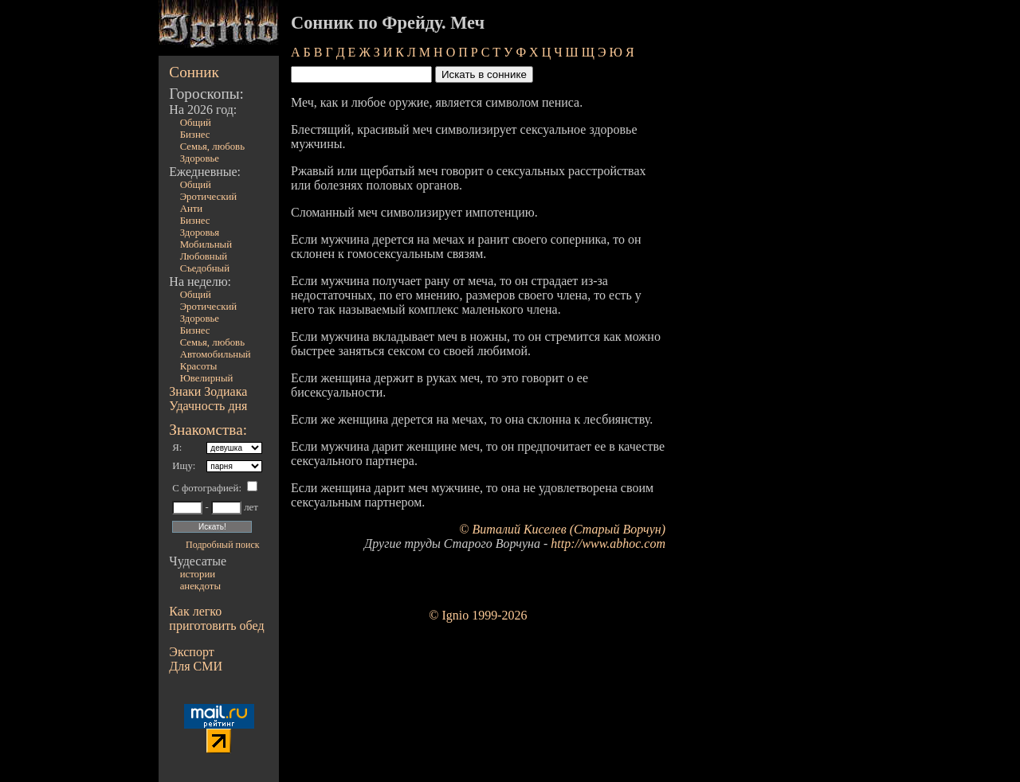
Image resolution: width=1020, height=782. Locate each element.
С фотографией (205, 488)
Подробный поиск (222, 544)
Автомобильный (215, 354)
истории (197, 574)
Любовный (204, 256)
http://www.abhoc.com (608, 543)
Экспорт (191, 652)
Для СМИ (195, 666)
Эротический (208, 196)
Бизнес (195, 134)
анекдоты (200, 586)
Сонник (194, 72)
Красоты (199, 366)
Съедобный (205, 268)
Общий (195, 122)
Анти (191, 208)
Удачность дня (208, 406)
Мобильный (206, 244)
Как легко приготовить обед (216, 618)
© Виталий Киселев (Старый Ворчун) (562, 529)
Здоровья (200, 232)
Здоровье (199, 158)
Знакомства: (208, 429)
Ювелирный (206, 378)
